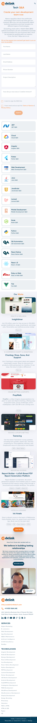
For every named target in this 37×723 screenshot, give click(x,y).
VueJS (18, 410)
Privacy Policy (5, 108)
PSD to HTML (5, 705)
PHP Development (7, 670)
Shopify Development (8, 695)
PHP (14, 448)
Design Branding (6, 698)
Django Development (8, 657)
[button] (18, 581)
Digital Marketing (6, 626)
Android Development (8, 680)
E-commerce (5, 629)
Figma (3, 711)
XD (2, 713)
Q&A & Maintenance (7, 636)
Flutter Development (7, 675)
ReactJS (18, 330)
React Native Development (9, 665)
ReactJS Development (8, 659)
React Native (20, 448)
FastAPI (18, 488)
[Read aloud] (18, 407)
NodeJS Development (8, 654)
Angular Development (8, 652)
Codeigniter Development (9, 685)
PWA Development (7, 688)
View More (18, 529)
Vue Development (7, 662)
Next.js (18, 370)
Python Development (7, 667)
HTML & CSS (5, 708)
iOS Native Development (9, 677)
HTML (28, 524)
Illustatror (4, 703)
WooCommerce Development (10, 693)
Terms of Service (28, 105)
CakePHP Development (8, 682)
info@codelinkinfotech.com (11, 605)
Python (12, 488)
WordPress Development (9, 690)
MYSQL (9, 524)
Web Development (7, 631)
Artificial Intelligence (8, 639)
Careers (24, 720)
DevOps (3, 644)
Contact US (17, 720)
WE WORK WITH (18, 563)
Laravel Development (8, 672)
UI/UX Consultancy (7, 641)
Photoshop (4, 700)
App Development (7, 634)
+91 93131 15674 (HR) (11, 608)
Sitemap (30, 720)
